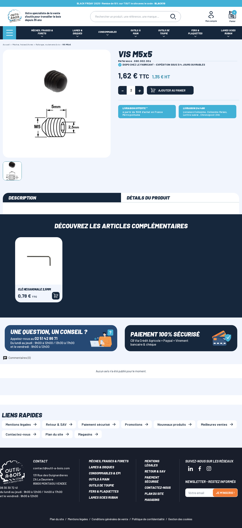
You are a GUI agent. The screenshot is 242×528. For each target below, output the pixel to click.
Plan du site (54, 434)
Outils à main (99, 479)
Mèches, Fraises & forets (109, 461)
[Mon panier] (232, 16)
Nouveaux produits (171, 424)
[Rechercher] (128, 16)
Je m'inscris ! (225, 492)
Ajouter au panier (168, 90)
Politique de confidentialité (148, 519)
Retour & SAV (56, 424)
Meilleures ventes (214, 424)
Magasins (85, 434)
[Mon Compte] (211, 16)
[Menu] (9, 32)
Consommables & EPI (104, 473)
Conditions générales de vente (110, 519)
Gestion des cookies (180, 519)
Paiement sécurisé (96, 424)
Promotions (133, 424)
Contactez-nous (18, 434)
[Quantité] (131, 90)
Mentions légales (18, 424)
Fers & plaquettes (104, 491)
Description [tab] (22, 197)
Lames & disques (101, 467)
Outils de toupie (101, 485)
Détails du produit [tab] (148, 197)
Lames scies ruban (103, 497)
